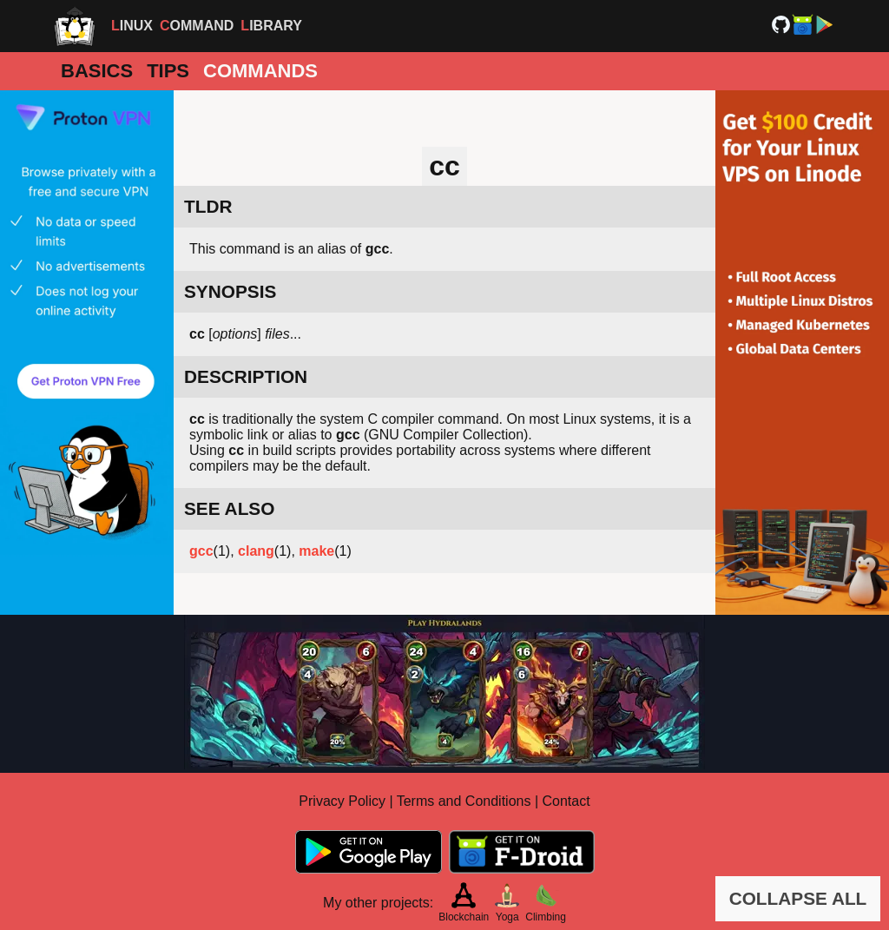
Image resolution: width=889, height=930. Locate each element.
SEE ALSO (229, 508)
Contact (566, 801)
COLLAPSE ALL (798, 898)
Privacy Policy (342, 801)
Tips (168, 71)
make (316, 551)
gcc (201, 551)
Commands (260, 71)
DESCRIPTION (245, 376)
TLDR (208, 206)
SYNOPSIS (230, 291)
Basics (97, 71)
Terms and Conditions (464, 801)
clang (256, 551)
